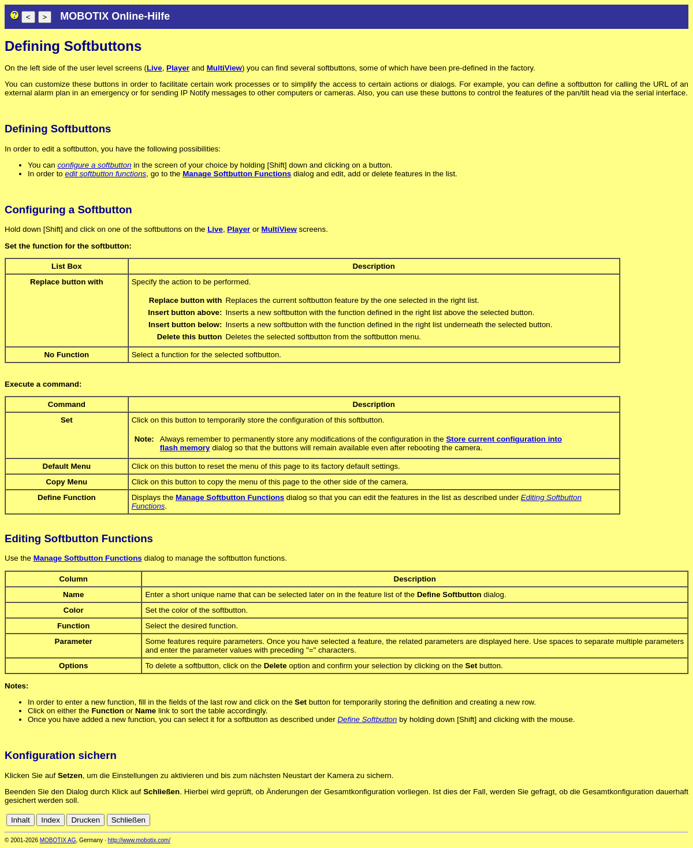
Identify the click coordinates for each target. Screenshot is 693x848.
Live (154, 68)
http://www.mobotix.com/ (139, 840)
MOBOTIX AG (58, 840)
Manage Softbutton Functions (236, 173)
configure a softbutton (94, 165)
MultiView (224, 68)
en (682, 820)
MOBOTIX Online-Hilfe (115, 16)
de (669, 820)
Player (177, 68)
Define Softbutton (367, 719)
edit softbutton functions (105, 173)
